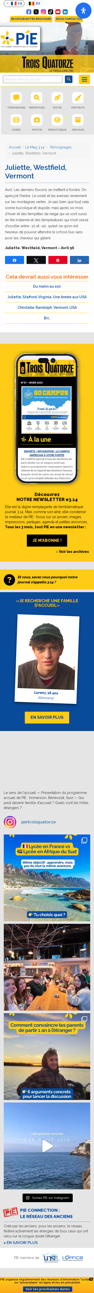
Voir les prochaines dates (48, 1289)
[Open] (83, 11)
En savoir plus (22, 1242)
